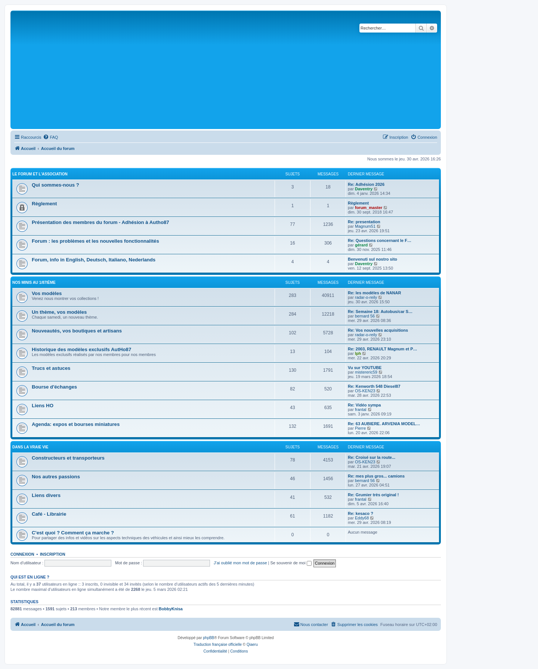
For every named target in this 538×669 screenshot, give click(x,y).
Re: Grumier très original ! (373, 494)
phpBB (208, 638)
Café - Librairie (49, 514)
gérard (361, 245)
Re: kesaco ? (360, 513)
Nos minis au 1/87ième (34, 282)
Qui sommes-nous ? (55, 185)
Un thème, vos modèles (59, 312)
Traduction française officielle (218, 644)
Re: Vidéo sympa (364, 405)
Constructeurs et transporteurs (68, 458)
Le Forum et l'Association (40, 174)
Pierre (360, 428)
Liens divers (46, 495)
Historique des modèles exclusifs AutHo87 (81, 349)
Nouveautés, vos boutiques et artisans (77, 331)
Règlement (44, 203)
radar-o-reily (366, 297)
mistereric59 (366, 372)
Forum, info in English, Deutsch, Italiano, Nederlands (93, 260)
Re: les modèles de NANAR (374, 293)
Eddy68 (362, 518)
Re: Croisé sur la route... (371, 457)
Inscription (52, 554)
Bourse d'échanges (54, 387)
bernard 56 (365, 316)
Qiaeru (252, 644)
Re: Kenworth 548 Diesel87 (374, 386)
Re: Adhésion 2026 (366, 184)
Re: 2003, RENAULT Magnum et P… (382, 349)
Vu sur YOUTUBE (364, 367)
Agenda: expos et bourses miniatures (76, 424)
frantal (361, 409)
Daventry (363, 189)
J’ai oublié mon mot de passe (240, 563)
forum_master (368, 207)
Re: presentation (364, 222)
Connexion (22, 554)
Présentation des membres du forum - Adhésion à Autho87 (100, 222)
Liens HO (42, 405)
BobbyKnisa (171, 609)
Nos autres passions (56, 476)
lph (358, 353)
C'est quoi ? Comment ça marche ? (73, 532)
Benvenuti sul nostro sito (372, 259)
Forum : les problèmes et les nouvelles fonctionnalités (95, 241)
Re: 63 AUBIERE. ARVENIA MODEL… (384, 423)
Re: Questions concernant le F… (379, 240)
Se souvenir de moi (291, 563)
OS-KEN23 (365, 391)
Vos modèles (47, 293)
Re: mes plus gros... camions (376, 476)
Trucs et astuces (51, 368)
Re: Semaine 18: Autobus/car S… (380, 311)
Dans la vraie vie (30, 447)
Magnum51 (365, 226)
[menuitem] (50, 137)
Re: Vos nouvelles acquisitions (378, 330)
